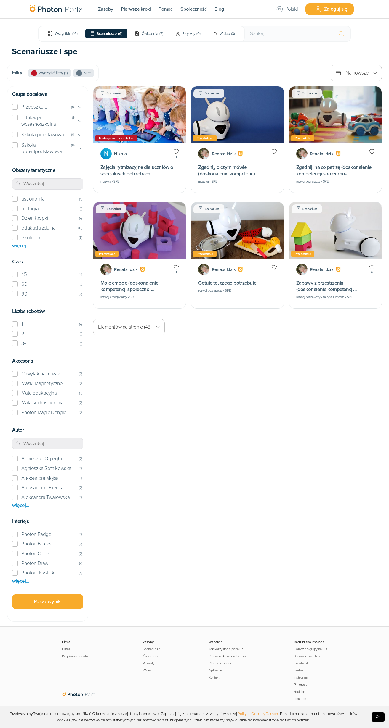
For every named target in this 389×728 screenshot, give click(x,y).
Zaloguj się (331, 9)
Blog (219, 9)
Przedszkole (34, 107)
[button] (47, 107)
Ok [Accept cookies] (378, 716)
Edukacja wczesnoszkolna (38, 120)
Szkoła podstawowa (42, 135)
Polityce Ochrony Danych (258, 713)
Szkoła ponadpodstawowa (41, 148)
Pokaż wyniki (48, 601)
